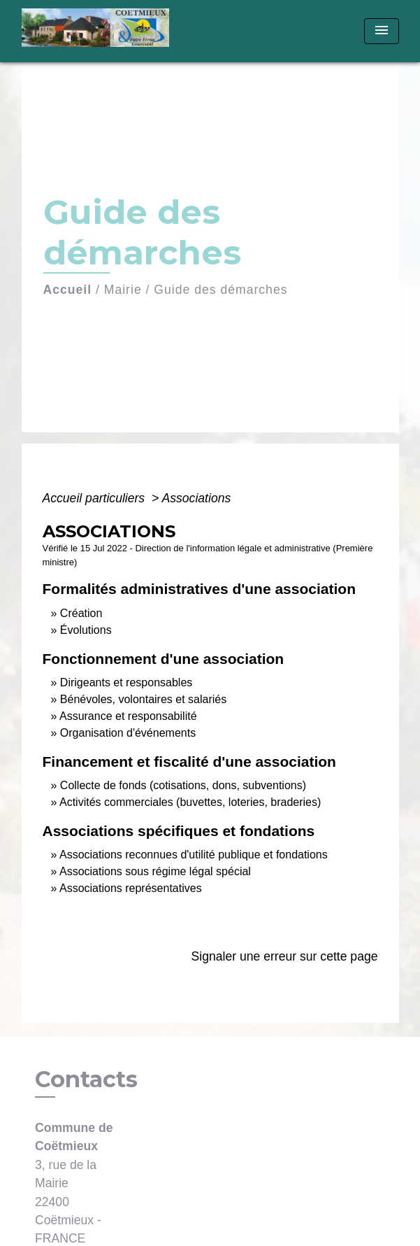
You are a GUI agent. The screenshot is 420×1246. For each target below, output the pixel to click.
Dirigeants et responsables (126, 682)
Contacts (86, 1079)
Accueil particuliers (96, 498)
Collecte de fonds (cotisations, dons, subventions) (183, 785)
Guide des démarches (220, 290)
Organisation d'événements (128, 733)
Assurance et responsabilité (128, 716)
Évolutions (86, 630)
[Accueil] (100, 31)
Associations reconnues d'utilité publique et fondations (193, 855)
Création (81, 613)
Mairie (123, 290)
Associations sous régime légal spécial (155, 871)
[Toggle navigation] (381, 31)
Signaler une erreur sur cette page (284, 956)
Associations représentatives (130, 888)
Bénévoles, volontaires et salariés (143, 699)
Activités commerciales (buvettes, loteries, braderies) (190, 802)
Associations (196, 498)
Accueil (67, 290)
